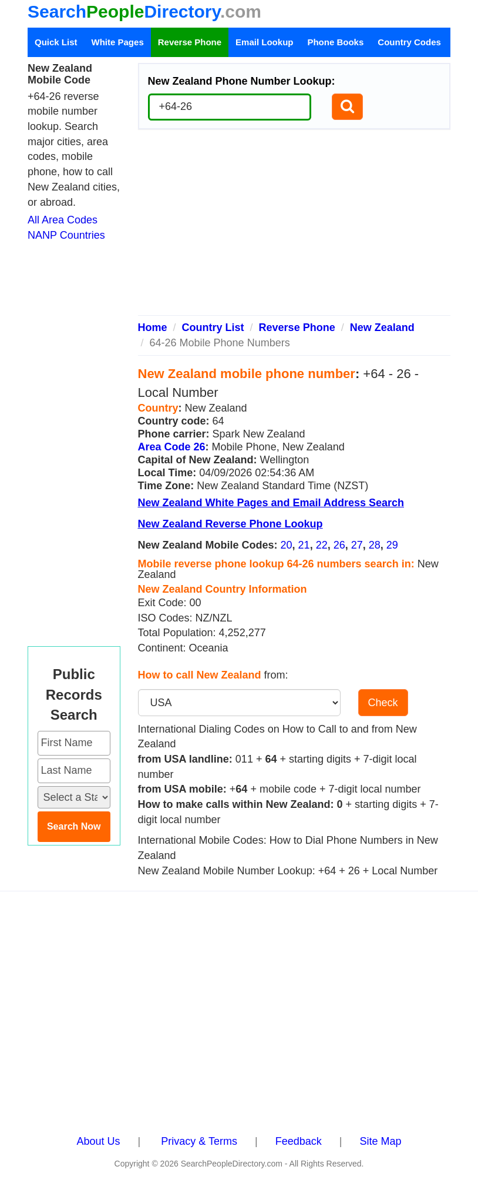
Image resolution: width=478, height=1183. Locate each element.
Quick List (56, 42)
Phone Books (335, 42)
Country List (213, 327)
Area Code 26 (172, 447)
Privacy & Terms (199, 1141)
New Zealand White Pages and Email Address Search (271, 503)
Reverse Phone (189, 42)
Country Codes (409, 42)
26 (339, 545)
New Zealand (382, 327)
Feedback (298, 1141)
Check (383, 703)
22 (322, 545)
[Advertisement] (294, 227)
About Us (98, 1141)
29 (392, 545)
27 (357, 545)
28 (375, 545)
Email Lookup (264, 42)
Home (152, 327)
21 (304, 545)
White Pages (118, 42)
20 (286, 545)
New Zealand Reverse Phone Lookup (230, 524)
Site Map (380, 1141)
